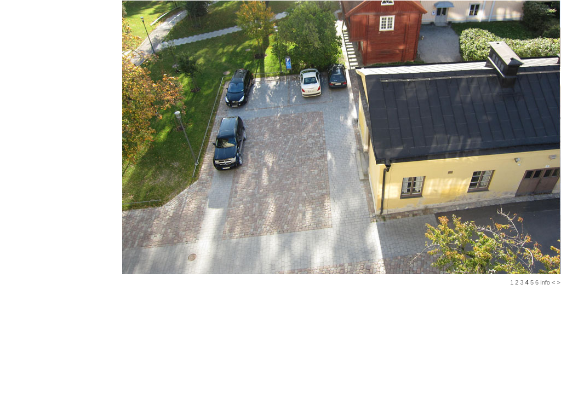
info (545, 282)
